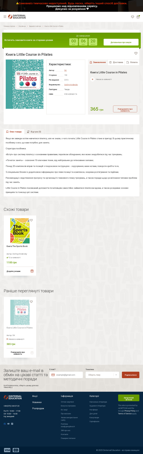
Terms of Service (125, 414)
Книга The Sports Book (17, 246)
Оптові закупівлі (67, 402)
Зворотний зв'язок (129, 399)
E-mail (52, 369)
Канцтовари (94, 418)
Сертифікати (94, 422)
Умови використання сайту (69, 419)
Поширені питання (68, 438)
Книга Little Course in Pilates (20, 328)
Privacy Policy (130, 411)
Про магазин (66, 414)
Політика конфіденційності (68, 425)
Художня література (97, 406)
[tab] (116, 62)
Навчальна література (98, 402)
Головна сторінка (9, 26)
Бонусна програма (68, 406)
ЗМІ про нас (65, 430)
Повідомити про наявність (125, 110)
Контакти (64, 434)
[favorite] (135, 53)
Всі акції (64, 410)
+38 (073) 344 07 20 (11, 406)
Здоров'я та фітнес (35, 26)
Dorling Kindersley (71, 85)
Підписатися (131, 375)
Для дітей (93, 414)
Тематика (90, 369)
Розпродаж (38, 408)
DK (65, 70)
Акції (35, 396)
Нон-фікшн (22, 26)
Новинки (36, 402)
